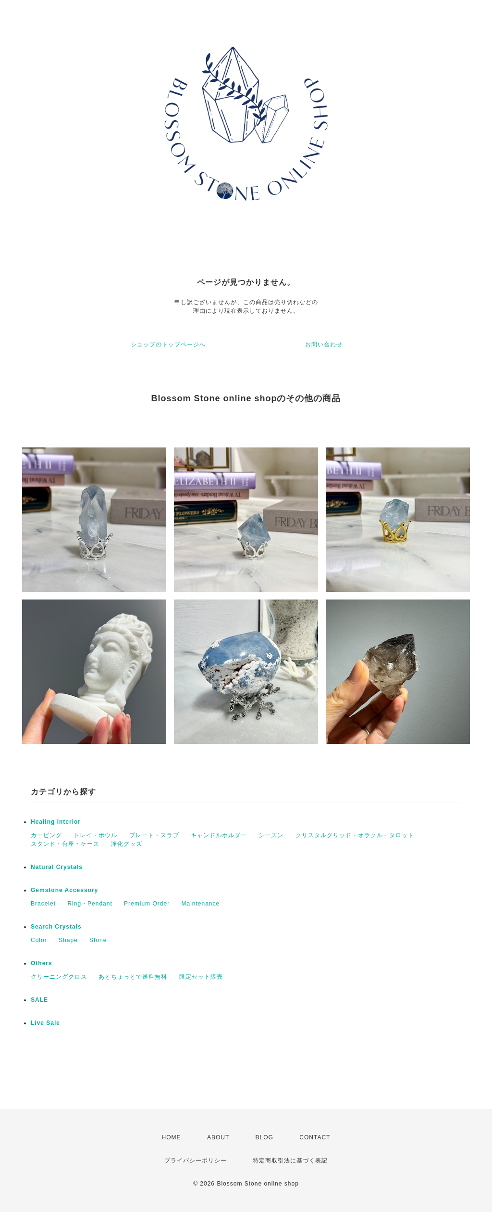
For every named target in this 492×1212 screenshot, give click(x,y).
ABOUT (218, 1137)
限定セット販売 (201, 976)
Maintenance (200, 903)
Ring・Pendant (89, 903)
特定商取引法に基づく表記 (290, 1160)
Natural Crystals (57, 867)
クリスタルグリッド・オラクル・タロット (354, 835)
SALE (39, 999)
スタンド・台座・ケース (65, 844)
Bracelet (43, 903)
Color (39, 940)
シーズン (270, 835)
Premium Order (147, 903)
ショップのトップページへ (168, 344)
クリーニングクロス (59, 976)
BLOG (264, 1137)
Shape (68, 940)
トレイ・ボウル (95, 835)
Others (41, 963)
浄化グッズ (126, 844)
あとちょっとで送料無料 (132, 976)
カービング (46, 835)
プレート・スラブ (154, 835)
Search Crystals (56, 926)
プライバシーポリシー (195, 1160)
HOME (171, 1137)
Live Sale (45, 1023)
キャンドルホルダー (219, 835)
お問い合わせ (324, 344)
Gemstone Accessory (64, 890)
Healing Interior (56, 821)
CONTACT (314, 1137)
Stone (98, 940)
